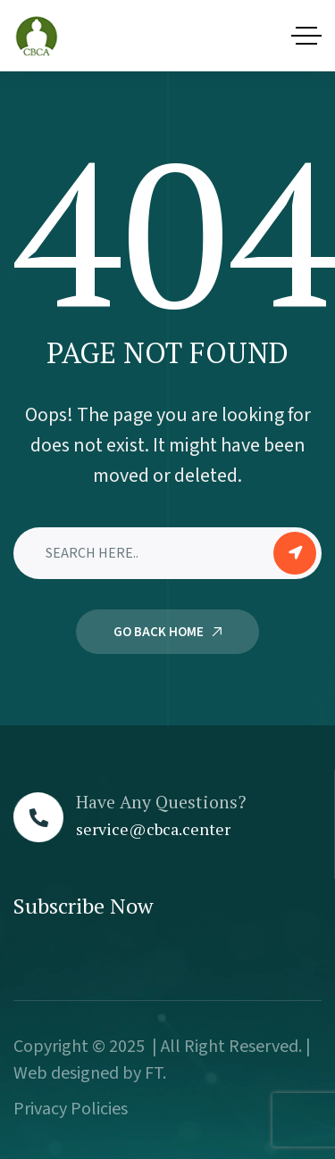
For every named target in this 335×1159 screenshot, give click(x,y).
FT (154, 1073)
